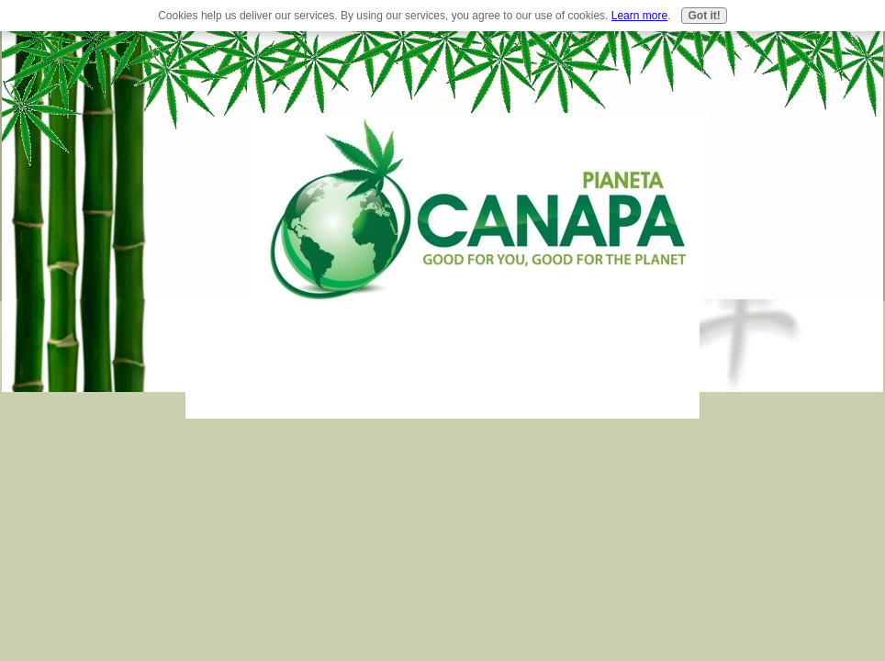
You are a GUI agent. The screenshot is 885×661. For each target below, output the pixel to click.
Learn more (639, 15)
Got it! (704, 15)
